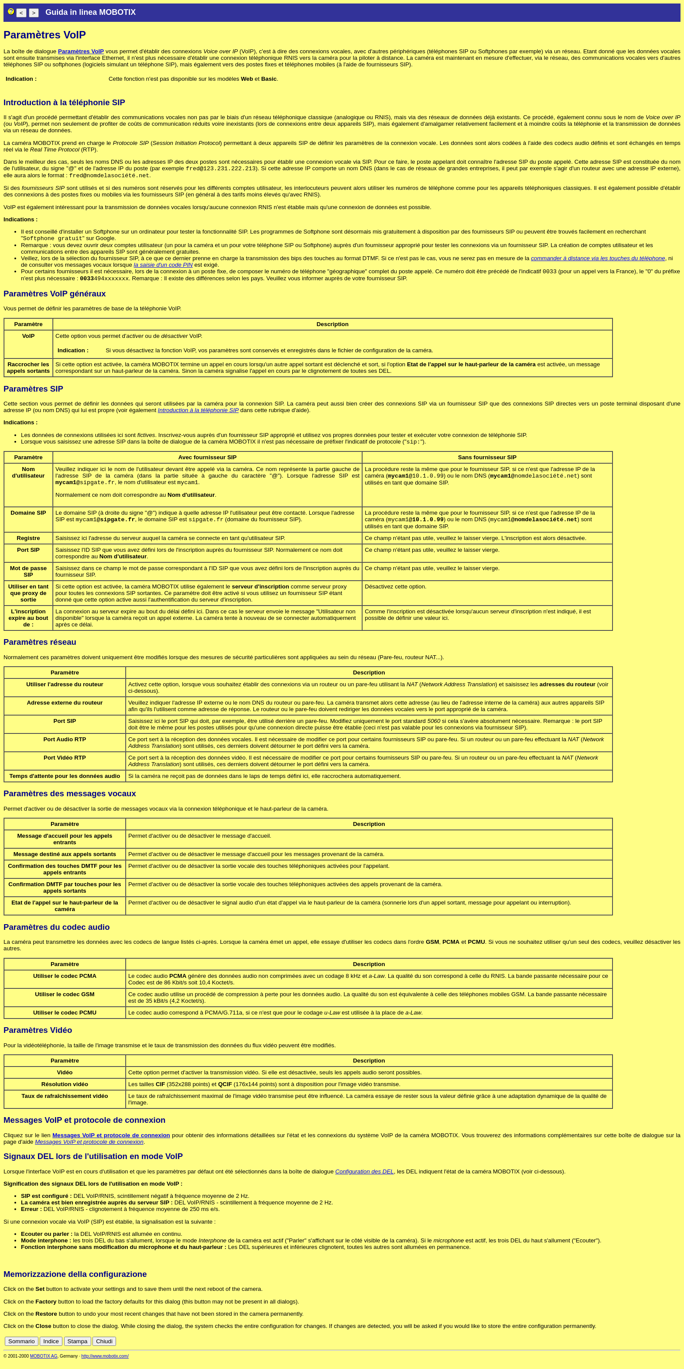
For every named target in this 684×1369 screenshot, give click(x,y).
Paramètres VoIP (81, 51)
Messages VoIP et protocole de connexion (111, 1142)
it (661, 1348)
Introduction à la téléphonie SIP (198, 414)
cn (619, 1348)
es (647, 1348)
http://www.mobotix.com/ (105, 1363)
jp (668, 1348)
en (638, 1348)
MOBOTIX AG (44, 1363)
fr (655, 1348)
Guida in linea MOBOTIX (90, 12)
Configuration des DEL (364, 1178)
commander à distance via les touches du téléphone (598, 261)
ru (676, 1348)
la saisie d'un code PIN (163, 267)
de (628, 1348)
